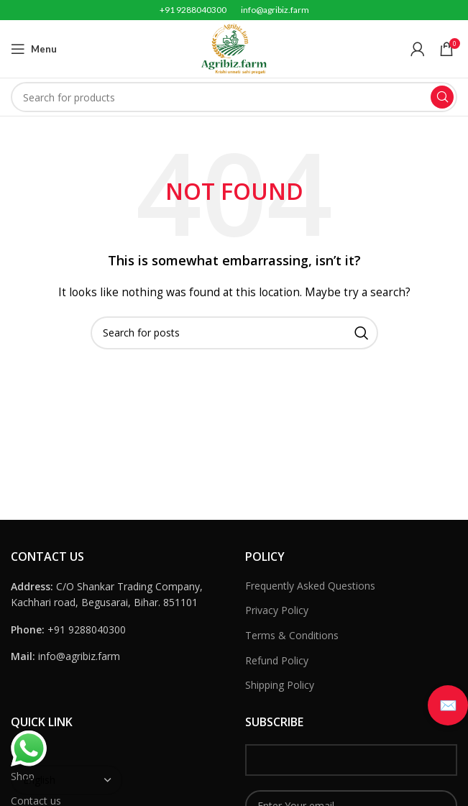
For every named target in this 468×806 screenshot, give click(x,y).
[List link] (117, 630)
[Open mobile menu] (34, 49)
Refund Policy (276, 660)
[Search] (234, 97)
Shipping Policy (279, 685)
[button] (448, 705)
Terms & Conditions (292, 635)
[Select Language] (67, 780)
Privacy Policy (276, 610)
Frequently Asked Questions (310, 585)
